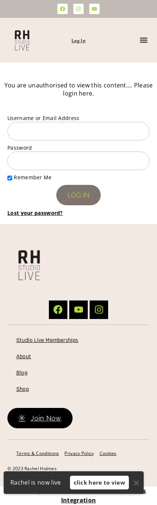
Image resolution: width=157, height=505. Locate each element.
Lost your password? (35, 212)
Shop (22, 389)
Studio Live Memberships (47, 340)
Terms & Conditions (37, 453)
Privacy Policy (79, 453)
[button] (143, 40)
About (23, 357)
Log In (78, 40)
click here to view (99, 482)
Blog (21, 373)
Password (19, 147)
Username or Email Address (43, 118)
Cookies (108, 453)
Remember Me (29, 177)
